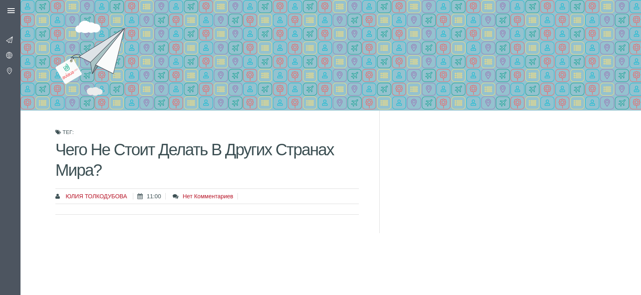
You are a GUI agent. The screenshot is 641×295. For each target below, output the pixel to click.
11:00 (154, 196)
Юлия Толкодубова (95, 196)
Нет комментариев (207, 196)
